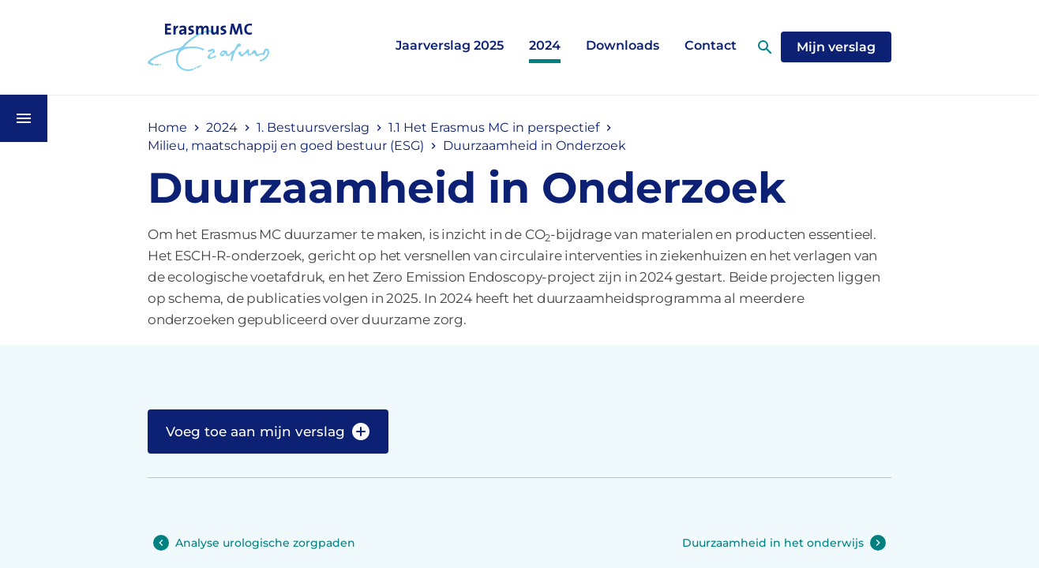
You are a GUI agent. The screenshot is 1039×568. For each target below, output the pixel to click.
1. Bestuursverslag (313, 127)
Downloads (622, 45)
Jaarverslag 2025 (450, 45)
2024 (545, 45)
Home (167, 127)
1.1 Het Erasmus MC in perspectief (493, 127)
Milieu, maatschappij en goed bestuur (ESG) (286, 145)
